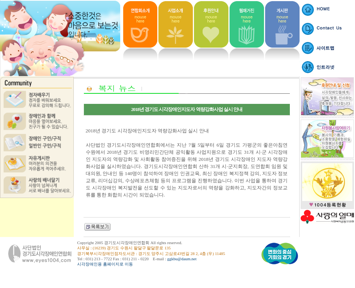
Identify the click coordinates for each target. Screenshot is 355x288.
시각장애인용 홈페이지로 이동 (105, 264)
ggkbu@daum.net (182, 258)
